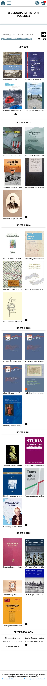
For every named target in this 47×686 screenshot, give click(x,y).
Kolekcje (28, 39)
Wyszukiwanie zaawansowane (13, 39)
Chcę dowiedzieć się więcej (12, 679)
